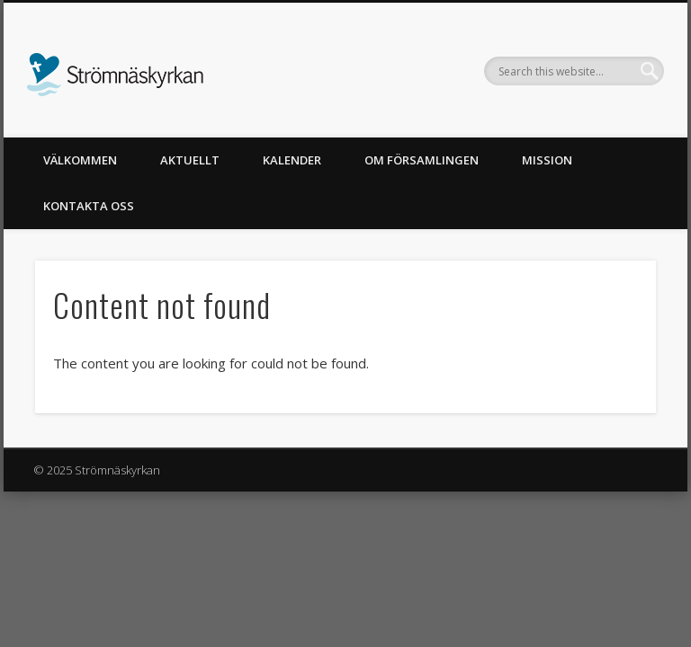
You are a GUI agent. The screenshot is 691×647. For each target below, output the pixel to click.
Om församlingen (421, 160)
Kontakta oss (88, 206)
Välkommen (80, 160)
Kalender (292, 160)
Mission (547, 160)
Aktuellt (190, 160)
